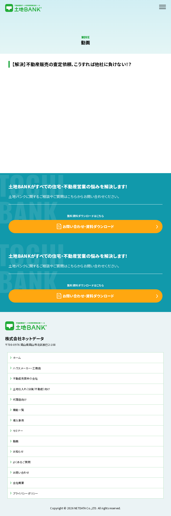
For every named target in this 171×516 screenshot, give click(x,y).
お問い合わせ (21, 472)
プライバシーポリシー (25, 493)
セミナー (18, 430)
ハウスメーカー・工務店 (27, 368)
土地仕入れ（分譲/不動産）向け (31, 389)
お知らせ (18, 451)
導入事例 (18, 420)
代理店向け (20, 399)
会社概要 (18, 483)
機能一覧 (18, 410)
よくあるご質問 (21, 462)
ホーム (17, 357)
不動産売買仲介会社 (25, 378)
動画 (16, 441)
